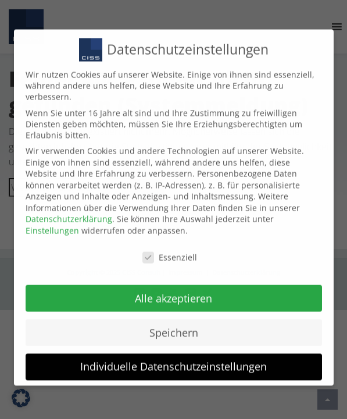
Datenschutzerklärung (69, 210)
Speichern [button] (173, 324)
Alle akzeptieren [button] (173, 290)
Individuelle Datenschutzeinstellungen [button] (173, 358)
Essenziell (169, 248)
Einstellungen (52, 222)
